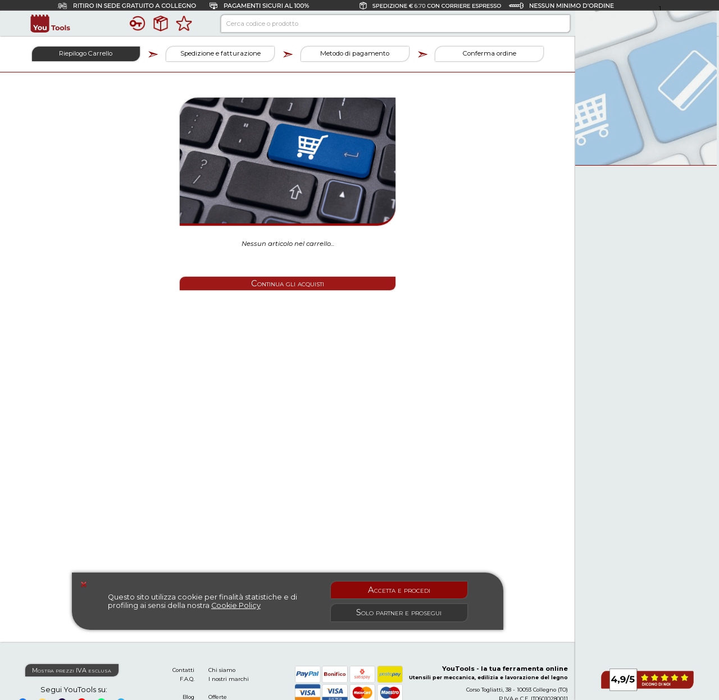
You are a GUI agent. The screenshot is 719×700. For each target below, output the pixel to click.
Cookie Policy (236, 605)
